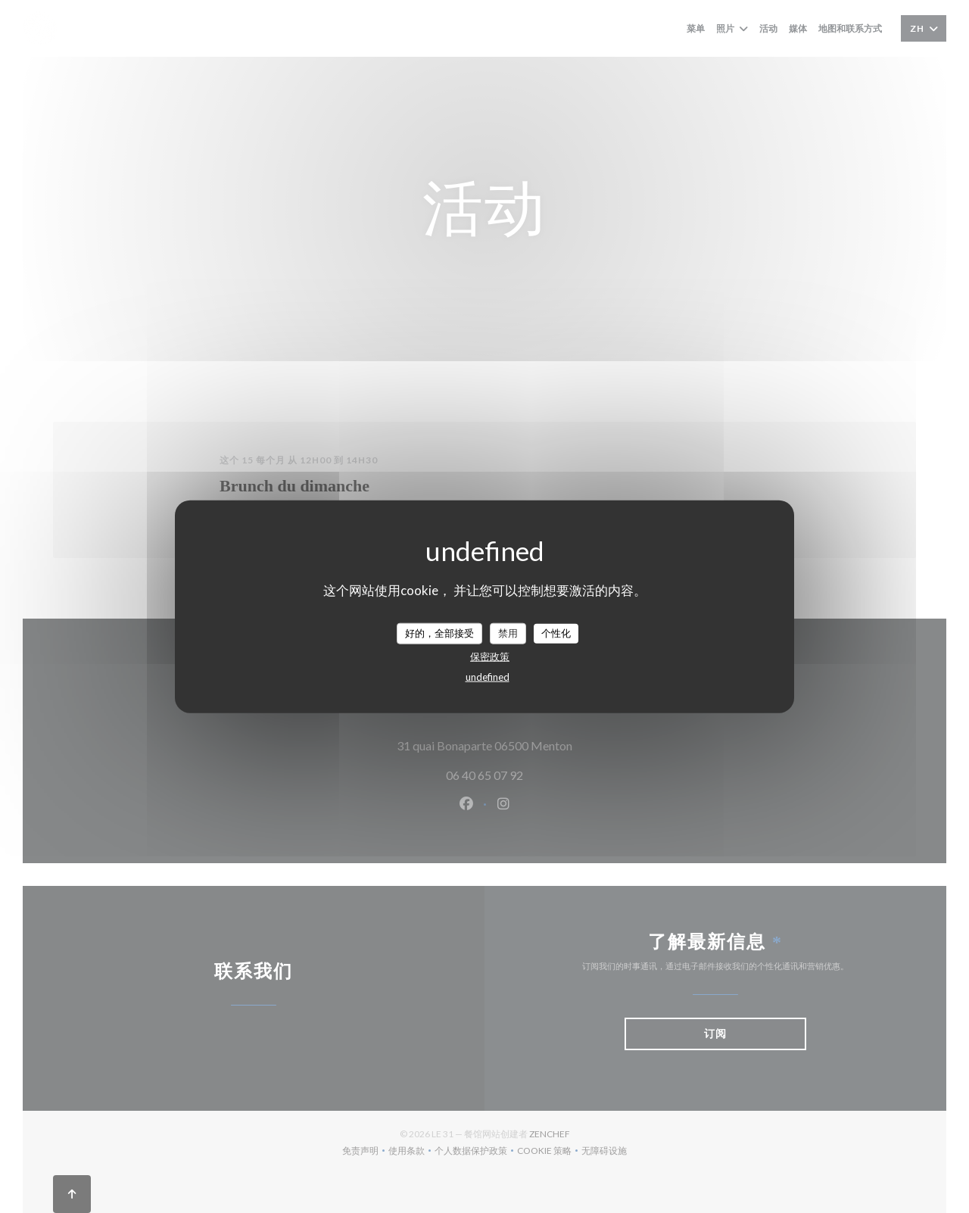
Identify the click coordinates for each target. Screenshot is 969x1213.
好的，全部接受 (439, 633)
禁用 (508, 633)
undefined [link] (487, 676)
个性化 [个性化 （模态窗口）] (556, 633)
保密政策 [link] (489, 656)
